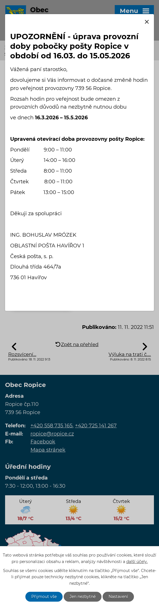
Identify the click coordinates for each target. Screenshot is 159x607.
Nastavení (118, 596)
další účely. (137, 561)
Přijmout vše (44, 596)
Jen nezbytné (83, 596)
